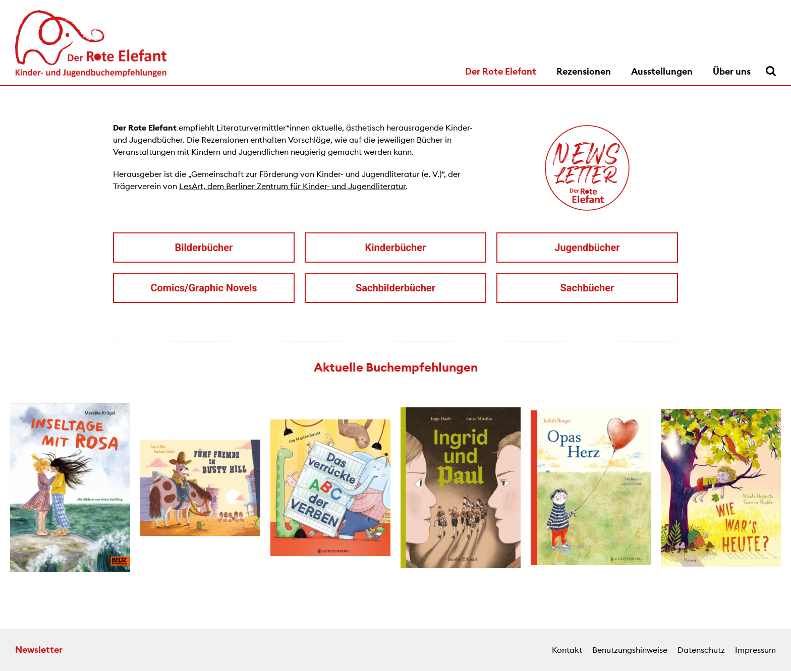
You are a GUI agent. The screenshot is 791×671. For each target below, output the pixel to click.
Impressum (755, 650)
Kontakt (567, 650)
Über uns (732, 71)
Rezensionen (583, 71)
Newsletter (39, 649)
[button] (10, 489)
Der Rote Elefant (500, 71)
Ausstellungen (662, 71)
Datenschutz (701, 650)
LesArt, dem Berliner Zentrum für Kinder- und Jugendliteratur (292, 186)
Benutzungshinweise (629, 650)
